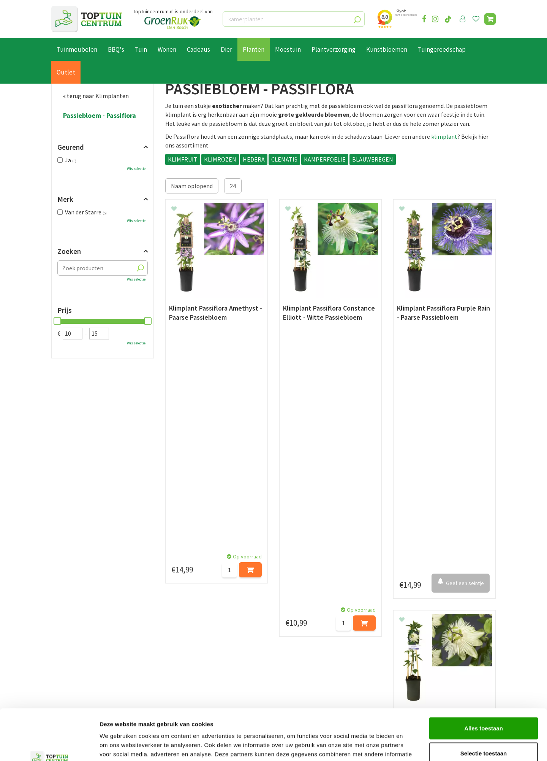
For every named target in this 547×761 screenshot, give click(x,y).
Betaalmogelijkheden (79, 634)
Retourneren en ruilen (80, 651)
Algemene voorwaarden (82, 660)
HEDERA (254, 159)
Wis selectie (136, 168)
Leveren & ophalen (75, 643)
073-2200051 (419, 633)
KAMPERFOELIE (325, 159)
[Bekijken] (490, 19)
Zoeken (69, 251)
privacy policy (312, 566)
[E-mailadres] (330, 585)
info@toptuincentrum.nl (435, 656)
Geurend (70, 147)
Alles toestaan (483, 680)
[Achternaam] (236, 585)
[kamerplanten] (294, 19)
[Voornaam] (157, 585)
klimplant (444, 136)
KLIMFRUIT (183, 159)
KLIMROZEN (220, 159)
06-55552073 (419, 645)
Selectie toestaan (483, 705)
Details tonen (410, 746)
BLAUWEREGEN (372, 159)
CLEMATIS (284, 159)
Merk (65, 199)
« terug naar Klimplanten (96, 96)
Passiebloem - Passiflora (99, 115)
